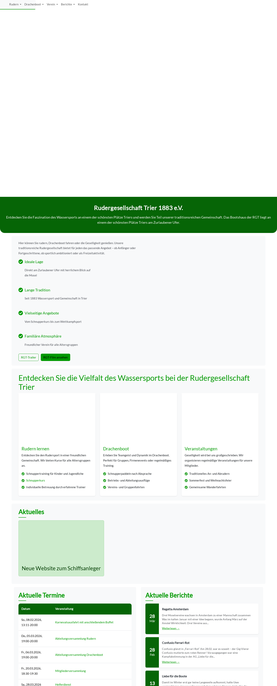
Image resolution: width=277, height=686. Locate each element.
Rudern (185, 5)
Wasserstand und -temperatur (204, 625)
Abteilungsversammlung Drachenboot (79, 483)
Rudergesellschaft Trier (28, 681)
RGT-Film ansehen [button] (55, 176)
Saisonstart (62, 524)
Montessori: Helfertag (69, 535)
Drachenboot (204, 5)
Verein (222, 5)
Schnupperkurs (35, 308)
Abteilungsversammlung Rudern (75, 466)
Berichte (238, 5)
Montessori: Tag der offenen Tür (75, 557)
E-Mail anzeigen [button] (106, 643)
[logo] (34, 5)
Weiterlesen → (171, 456)
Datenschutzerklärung (199, 641)
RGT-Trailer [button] (28, 176)
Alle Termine (75, 575)
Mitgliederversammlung (70, 499)
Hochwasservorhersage (200, 633)
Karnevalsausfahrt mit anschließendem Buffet (84, 450)
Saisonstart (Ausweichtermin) (74, 546)
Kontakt (254, 5)
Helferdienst (63, 513)
